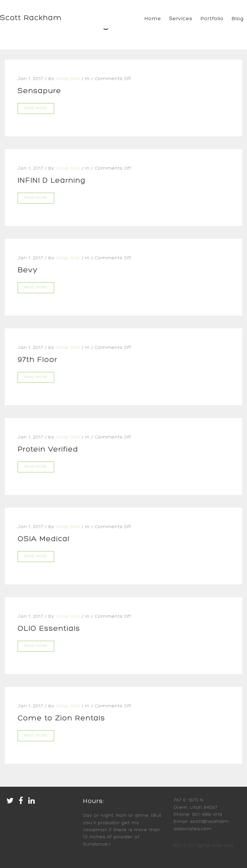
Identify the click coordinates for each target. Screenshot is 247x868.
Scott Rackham (31, 18)
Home (152, 18)
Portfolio (212, 18)
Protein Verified (48, 450)
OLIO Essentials (49, 629)
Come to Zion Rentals (61, 718)
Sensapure (39, 91)
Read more (35, 108)
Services (181, 18)
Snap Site (68, 78)
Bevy (27, 270)
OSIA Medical (44, 539)
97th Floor (37, 360)
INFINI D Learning (52, 181)
